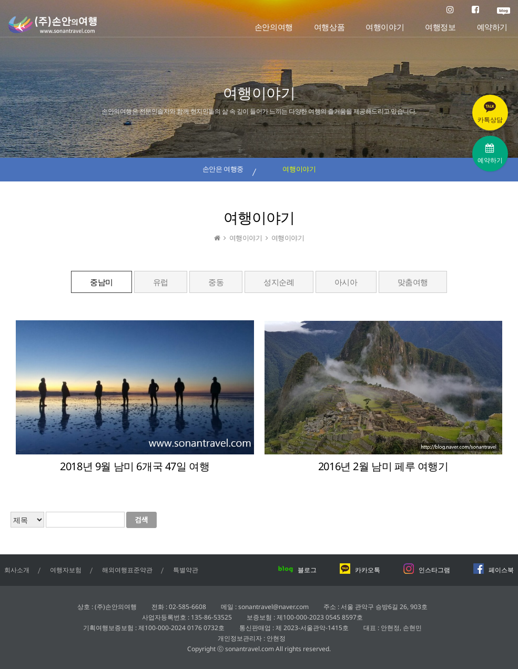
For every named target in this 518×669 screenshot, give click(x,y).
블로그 (297, 569)
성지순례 (278, 282)
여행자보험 (66, 569)
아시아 (346, 282)
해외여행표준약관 (127, 569)
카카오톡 (359, 569)
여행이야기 (384, 27)
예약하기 (492, 27)
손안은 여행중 (222, 169)
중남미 (101, 282)
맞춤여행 (413, 282)
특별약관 (185, 569)
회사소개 (16, 569)
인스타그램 (426, 569)
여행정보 (440, 27)
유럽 (160, 282)
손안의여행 (274, 27)
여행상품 (329, 27)
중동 (216, 282)
